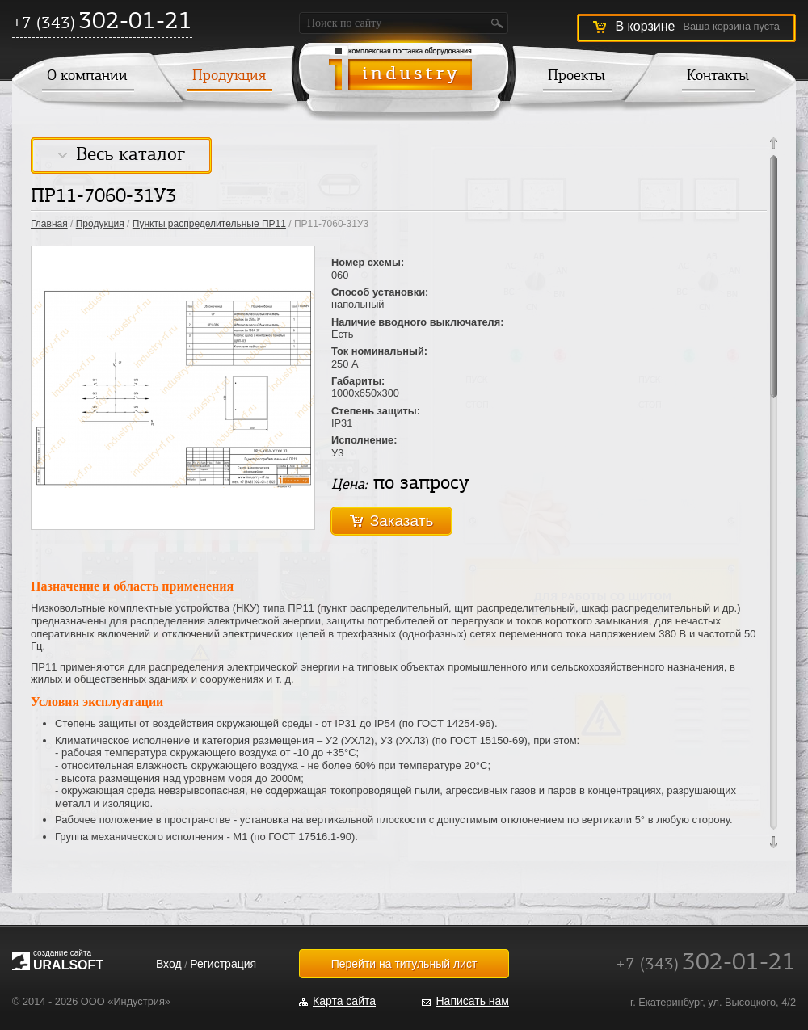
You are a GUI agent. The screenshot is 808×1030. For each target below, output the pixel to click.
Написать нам (472, 1000)
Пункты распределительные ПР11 (209, 223)
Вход (169, 963)
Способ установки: (379, 292)
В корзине (645, 26)
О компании (87, 76)
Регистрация (223, 963)
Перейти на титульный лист (404, 963)
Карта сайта (344, 1000)
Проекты (576, 76)
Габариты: (358, 381)
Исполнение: (364, 440)
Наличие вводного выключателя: (417, 322)
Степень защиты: (375, 411)
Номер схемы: (367, 262)
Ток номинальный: (379, 351)
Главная (49, 223)
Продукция (229, 76)
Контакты (718, 76)
